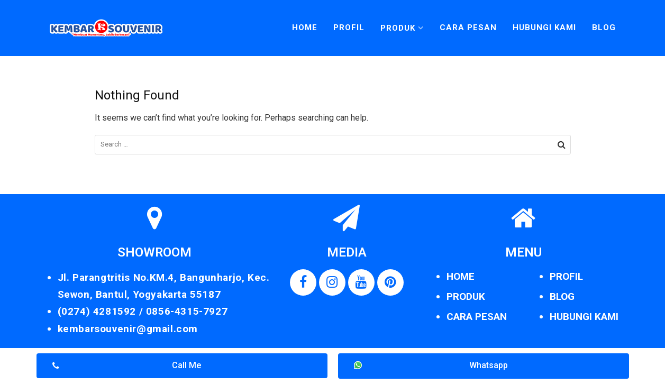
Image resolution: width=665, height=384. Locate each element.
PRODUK (466, 296)
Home (304, 27)
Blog (604, 27)
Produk (397, 28)
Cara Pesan (468, 27)
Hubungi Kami (544, 27)
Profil (349, 27)
